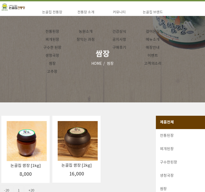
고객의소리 (152, 64)
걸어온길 (153, 32)
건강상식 (119, 32)
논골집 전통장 (52, 12)
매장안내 (153, 48)
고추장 (52, 72)
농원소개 (86, 32)
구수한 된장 (52, 48)
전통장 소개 (85, 12)
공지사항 (119, 40)
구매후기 (119, 48)
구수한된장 (168, 162)
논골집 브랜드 (153, 12)
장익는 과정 (86, 40)
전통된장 (52, 32)
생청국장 (52, 56)
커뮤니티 (119, 12)
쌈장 (52, 64)
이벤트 (153, 56)
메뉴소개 (153, 40)
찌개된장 (52, 40)
